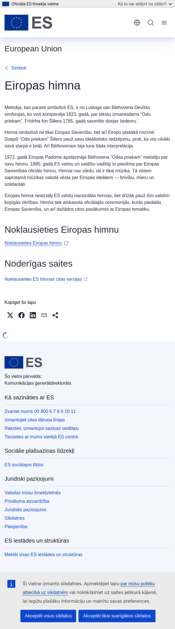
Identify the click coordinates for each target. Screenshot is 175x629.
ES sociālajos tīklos (24, 464)
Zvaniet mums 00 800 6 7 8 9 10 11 (40, 411)
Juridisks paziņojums (25, 509)
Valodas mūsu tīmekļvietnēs (33, 492)
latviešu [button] (137, 22)
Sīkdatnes (15, 518)
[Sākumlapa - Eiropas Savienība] (28, 23)
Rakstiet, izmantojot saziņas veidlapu (42, 428)
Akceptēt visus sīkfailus (48, 615)
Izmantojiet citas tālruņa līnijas (35, 419)
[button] (10, 315)
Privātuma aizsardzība (27, 501)
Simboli (18, 68)
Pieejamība (16, 526)
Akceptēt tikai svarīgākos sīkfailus (117, 615)
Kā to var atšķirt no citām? (145, 3)
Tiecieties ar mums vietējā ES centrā (41, 436)
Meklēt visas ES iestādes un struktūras (43, 554)
